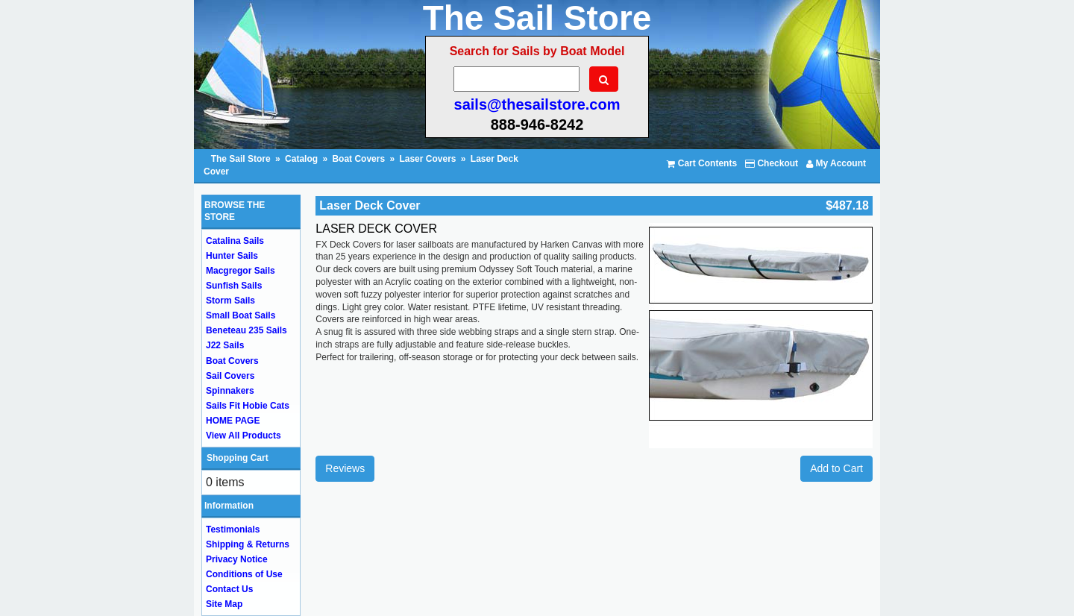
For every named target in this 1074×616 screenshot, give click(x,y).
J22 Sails (225, 345)
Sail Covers (230, 376)
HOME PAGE (233, 420)
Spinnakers (230, 391)
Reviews (345, 468)
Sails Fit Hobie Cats (247, 405)
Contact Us (229, 589)
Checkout (771, 163)
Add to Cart (836, 468)
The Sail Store (242, 159)
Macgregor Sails (240, 270)
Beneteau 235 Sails (246, 330)
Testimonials (233, 529)
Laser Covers (427, 159)
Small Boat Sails (240, 315)
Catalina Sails (235, 241)
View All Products (243, 435)
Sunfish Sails (234, 285)
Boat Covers (358, 159)
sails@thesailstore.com (537, 104)
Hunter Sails (232, 256)
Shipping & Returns (247, 544)
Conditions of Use (244, 574)
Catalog (301, 159)
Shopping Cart (237, 458)
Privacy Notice (237, 559)
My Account (836, 163)
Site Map (224, 604)
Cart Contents (702, 163)
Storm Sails (230, 300)
